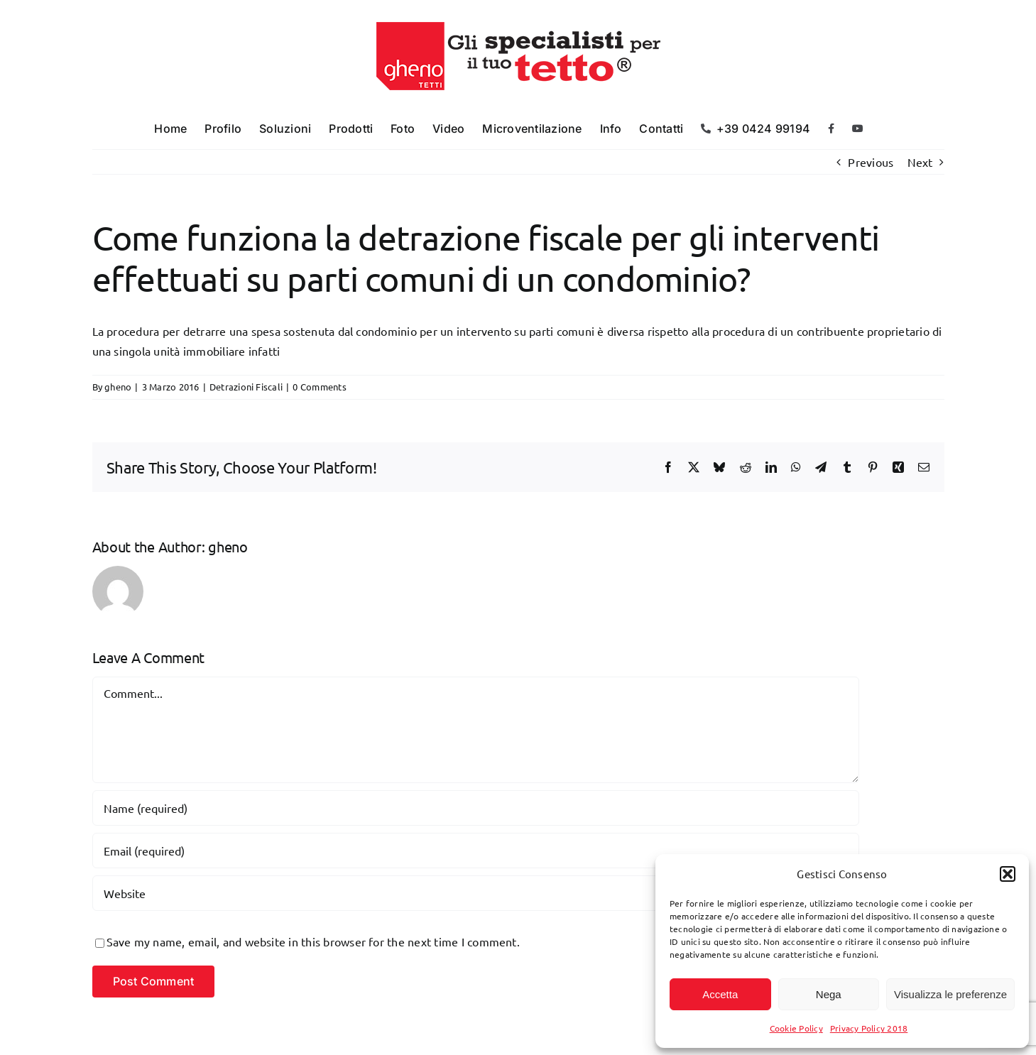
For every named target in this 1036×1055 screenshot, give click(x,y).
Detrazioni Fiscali (246, 387)
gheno (117, 387)
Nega (828, 994)
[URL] (475, 893)
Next (920, 162)
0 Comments (319, 387)
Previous (870, 162)
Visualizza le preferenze (950, 994)
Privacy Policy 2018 (869, 1028)
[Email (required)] (475, 850)
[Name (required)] (475, 808)
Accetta (720, 994)
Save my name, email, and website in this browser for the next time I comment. (313, 941)
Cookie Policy (796, 1028)
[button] (1007, 874)
